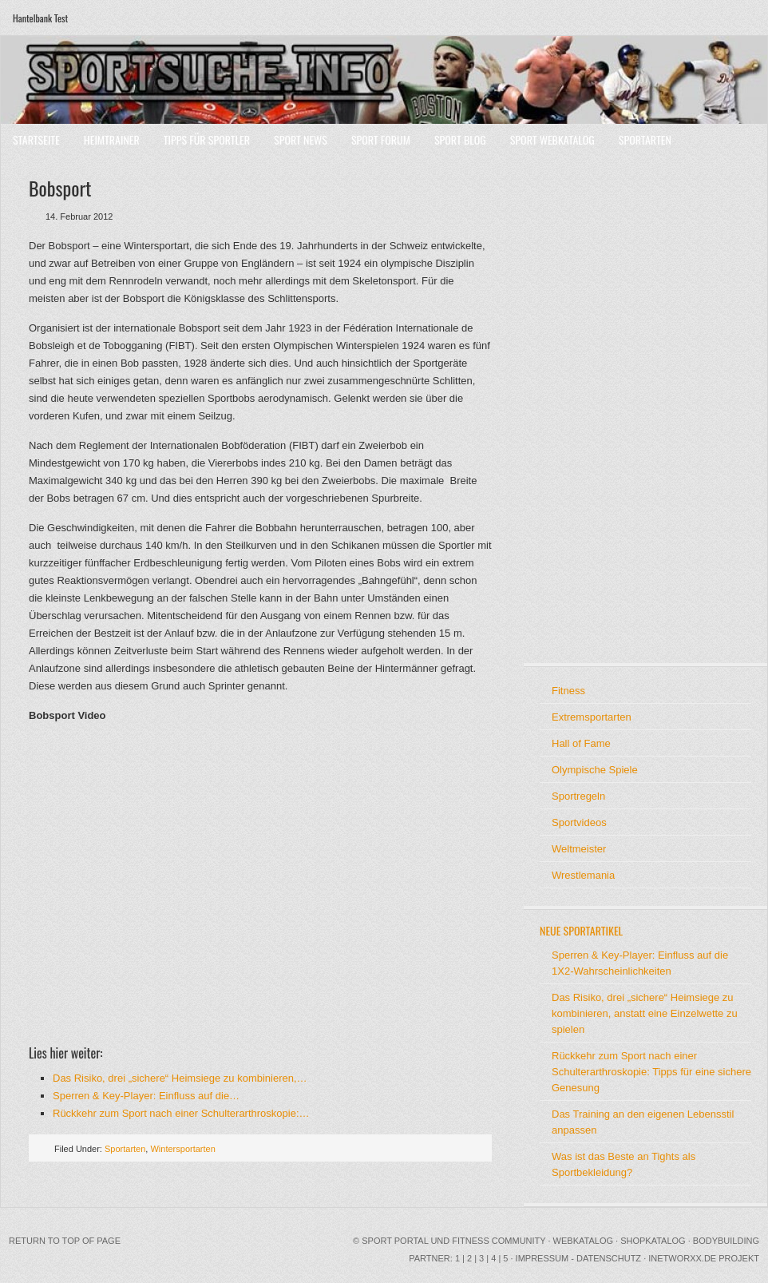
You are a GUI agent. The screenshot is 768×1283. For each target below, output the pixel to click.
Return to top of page (65, 1240)
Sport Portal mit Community (384, 80)
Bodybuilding (726, 1240)
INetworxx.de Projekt (703, 1258)
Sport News (300, 139)
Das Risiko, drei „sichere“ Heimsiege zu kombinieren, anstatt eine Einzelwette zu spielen (645, 1013)
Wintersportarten (182, 1149)
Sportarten (645, 139)
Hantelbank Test (40, 18)
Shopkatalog (653, 1240)
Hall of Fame (581, 743)
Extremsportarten (591, 717)
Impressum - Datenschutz (578, 1258)
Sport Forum (380, 139)
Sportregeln (578, 796)
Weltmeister (579, 849)
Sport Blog (460, 139)
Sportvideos (579, 822)
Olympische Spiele (595, 770)
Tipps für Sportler (207, 139)
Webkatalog (583, 1240)
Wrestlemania (583, 875)
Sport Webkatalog (552, 139)
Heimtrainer (112, 139)
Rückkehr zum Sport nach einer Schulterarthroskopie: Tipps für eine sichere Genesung (651, 1072)
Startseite (36, 139)
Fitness (568, 691)
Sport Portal (395, 1240)
